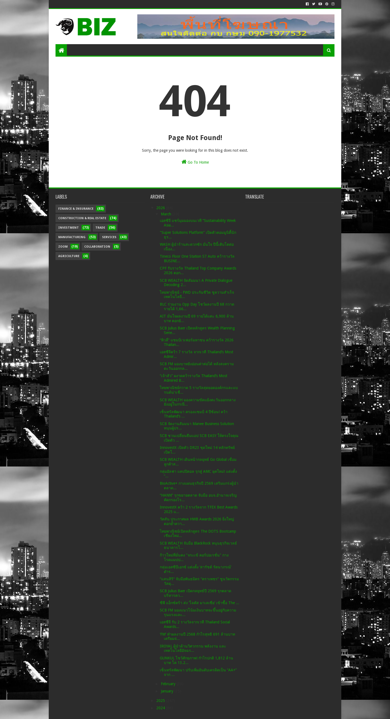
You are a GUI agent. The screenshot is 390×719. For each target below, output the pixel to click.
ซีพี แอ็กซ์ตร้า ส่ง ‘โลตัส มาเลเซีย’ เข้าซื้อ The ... (199, 603)
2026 (161, 208)
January (167, 691)
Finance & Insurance (75, 208)
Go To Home (195, 161)
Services (109, 237)
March (166, 214)
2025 (161, 700)
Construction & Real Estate (82, 218)
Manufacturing (72, 237)
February (169, 684)
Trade (100, 227)
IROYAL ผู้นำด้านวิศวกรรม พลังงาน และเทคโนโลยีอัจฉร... (193, 648)
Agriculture (68, 256)
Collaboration (97, 246)
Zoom (63, 246)
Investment (68, 227)
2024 (161, 708)
